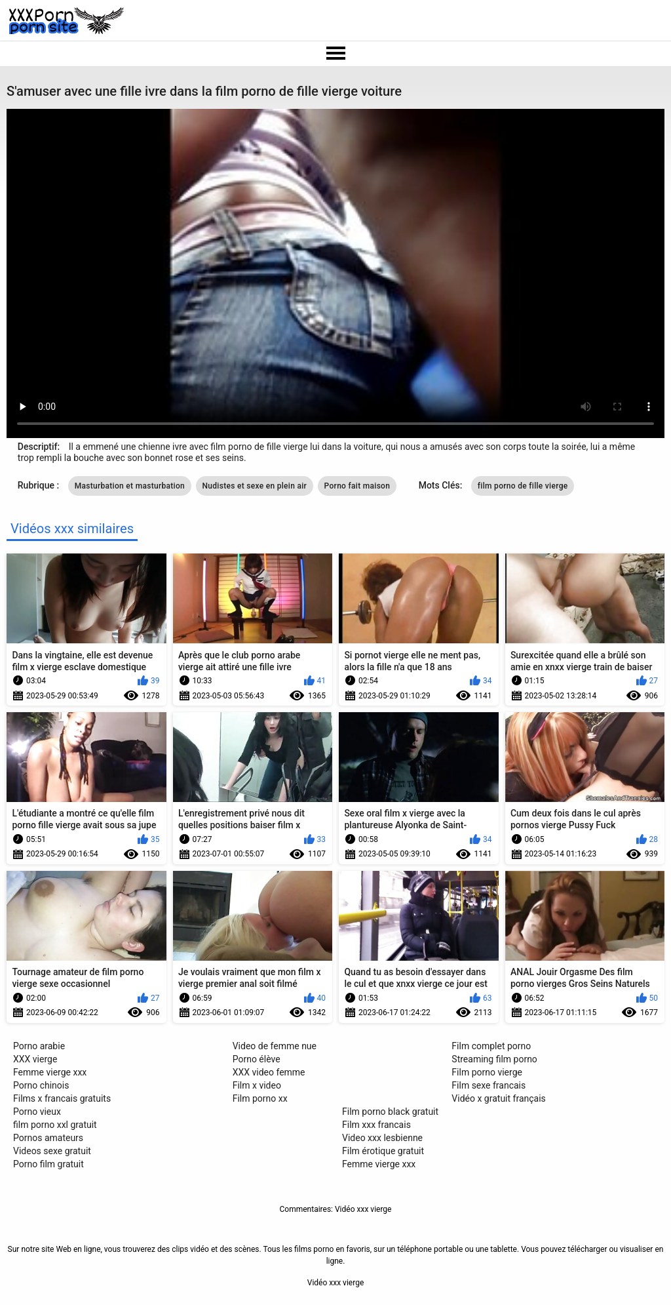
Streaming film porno (494, 1059)
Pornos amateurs (48, 1138)
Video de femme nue (274, 1046)
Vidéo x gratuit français (498, 1098)
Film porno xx (260, 1098)
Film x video (257, 1085)
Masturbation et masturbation (130, 486)
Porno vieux (37, 1111)
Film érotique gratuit (383, 1151)
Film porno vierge (486, 1072)
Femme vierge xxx (49, 1072)
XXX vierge (35, 1059)
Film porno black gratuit (390, 1111)
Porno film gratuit (48, 1164)
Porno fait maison (357, 486)
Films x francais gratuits (62, 1098)
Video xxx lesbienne (382, 1138)
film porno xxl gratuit (55, 1124)
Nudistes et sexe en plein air (254, 486)
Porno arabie (39, 1046)
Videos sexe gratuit (52, 1151)
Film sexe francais (488, 1085)
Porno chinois (41, 1085)
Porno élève (256, 1059)
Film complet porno (491, 1046)
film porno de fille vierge (523, 486)
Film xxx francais (376, 1124)
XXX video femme (269, 1072)
